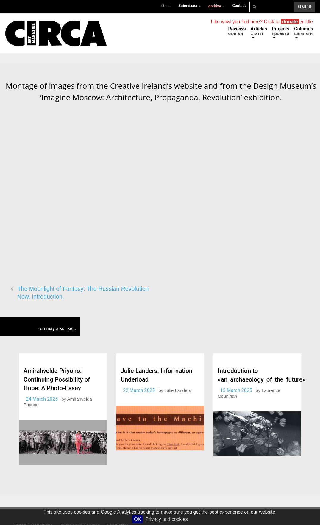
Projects (280, 31)
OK (137, 519)
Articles (259, 31)
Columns (303, 31)
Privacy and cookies (166, 519)
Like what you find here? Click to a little (262, 21)
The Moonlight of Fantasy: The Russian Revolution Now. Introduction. (83, 292)
